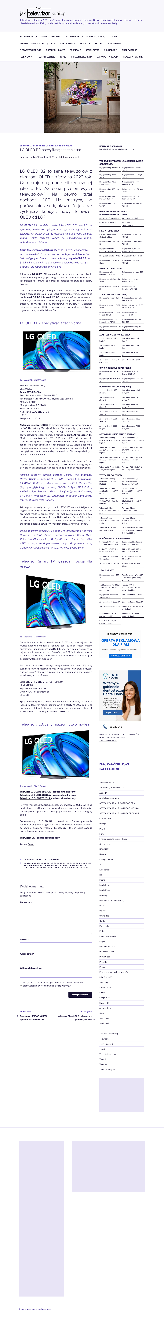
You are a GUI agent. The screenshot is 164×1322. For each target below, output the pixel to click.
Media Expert (105, 885)
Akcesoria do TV (106, 782)
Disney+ (102, 823)
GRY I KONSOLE (67, 43)
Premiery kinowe (106, 951)
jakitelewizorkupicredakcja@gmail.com (116, 149)
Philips (102, 931)
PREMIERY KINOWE (55, 50)
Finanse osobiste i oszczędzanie (113, 839)
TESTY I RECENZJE (46, 57)
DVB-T (102, 829)
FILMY (114, 36)
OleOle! (102, 921)
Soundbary (104, 1018)
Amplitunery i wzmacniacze (111, 787)
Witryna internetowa (31, 968)
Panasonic (104, 926)
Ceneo (31, 844)
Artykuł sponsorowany (109, 798)
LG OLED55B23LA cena (55, 865)
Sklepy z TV (104, 998)
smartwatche (105, 1008)
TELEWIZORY (26, 57)
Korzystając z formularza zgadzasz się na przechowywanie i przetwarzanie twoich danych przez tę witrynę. (53, 984)
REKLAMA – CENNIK (133, 57)
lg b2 (26, 863)
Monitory (103, 895)
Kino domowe (105, 870)
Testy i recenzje (106, 1044)
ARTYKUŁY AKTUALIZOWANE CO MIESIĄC (85, 36)
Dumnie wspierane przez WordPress (35, 1309)
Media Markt (105, 890)
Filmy (101, 834)
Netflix (102, 905)
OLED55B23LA (35, 791)
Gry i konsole (105, 844)
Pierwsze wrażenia (107, 936)
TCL (101, 1028)
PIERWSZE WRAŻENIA (30, 50)
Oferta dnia (104, 916)
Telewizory (54, 859)
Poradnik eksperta (107, 946)
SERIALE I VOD (92, 50)
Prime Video (104, 957)
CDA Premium (105, 818)
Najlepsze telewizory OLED (34, 425)
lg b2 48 (35, 863)
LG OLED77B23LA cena (67, 868)
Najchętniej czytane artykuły (111, 900)
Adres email (27, 954)
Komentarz (26, 902)
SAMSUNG (85, 43)
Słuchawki (104, 1023)
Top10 (102, 1049)
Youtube (103, 1064)
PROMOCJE (75, 50)
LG (25, 859)
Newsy (30, 859)
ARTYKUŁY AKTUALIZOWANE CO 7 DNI (117, 803)
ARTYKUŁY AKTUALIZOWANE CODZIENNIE (40, 36)
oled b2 (84, 868)
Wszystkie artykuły (107, 1054)
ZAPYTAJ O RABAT (108, 740)
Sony (101, 1013)
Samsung (103, 982)
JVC (101, 864)
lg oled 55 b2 (58, 863)
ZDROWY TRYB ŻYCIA (107, 57)
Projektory (104, 962)
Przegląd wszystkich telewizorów (113, 972)
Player (102, 941)
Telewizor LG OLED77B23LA (35, 798)
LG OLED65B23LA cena (42, 868)
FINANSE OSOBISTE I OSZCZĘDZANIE (37, 43)
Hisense (102, 854)
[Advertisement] (121, 1095)
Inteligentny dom (106, 859)
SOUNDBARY (110, 50)
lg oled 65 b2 (74, 863)
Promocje (103, 967)
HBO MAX (104, 849)
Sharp (102, 992)
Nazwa (24, 939)
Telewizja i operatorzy (108, 1033)
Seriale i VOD (105, 987)
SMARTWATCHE (129, 50)
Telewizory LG (27, 837)
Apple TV (103, 793)
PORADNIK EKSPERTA (82, 57)
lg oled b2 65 (34, 865)
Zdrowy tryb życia (107, 1069)
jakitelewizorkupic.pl (59, 146)
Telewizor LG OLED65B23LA (35, 795)
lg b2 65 (45, 863)
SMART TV (40, 859)
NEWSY (98, 43)
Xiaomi (102, 1059)
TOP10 (63, 57)
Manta (102, 880)
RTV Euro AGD (105, 977)
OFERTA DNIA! (114, 43)
